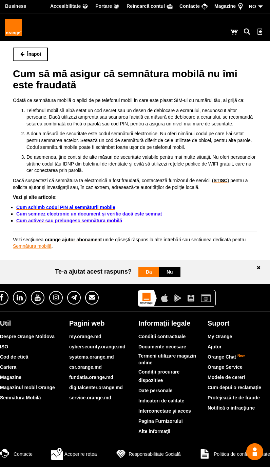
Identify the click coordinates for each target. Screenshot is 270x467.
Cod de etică (14, 357)
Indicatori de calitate (161, 400)
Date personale (155, 390)
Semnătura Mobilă (20, 397)
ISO (4, 346)
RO (252, 6)
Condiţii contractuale (162, 336)
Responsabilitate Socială (147, 454)
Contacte (16, 454)
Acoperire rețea (74, 454)
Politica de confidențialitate (234, 454)
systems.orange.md (91, 357)
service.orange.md (90, 397)
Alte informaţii (154, 431)
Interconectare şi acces (164, 411)
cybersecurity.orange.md (97, 346)
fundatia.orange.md (91, 377)
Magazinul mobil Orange (27, 387)
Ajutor (214, 346)
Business (15, 6)
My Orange (220, 336)
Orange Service (225, 367)
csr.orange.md (85, 367)
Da (149, 272)
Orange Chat (226, 357)
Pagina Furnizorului (160, 421)
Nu (170, 272)
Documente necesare (162, 346)
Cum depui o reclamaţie (234, 387)
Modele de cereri (226, 377)
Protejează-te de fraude (234, 397)
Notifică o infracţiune (231, 408)
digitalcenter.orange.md (96, 387)
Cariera (8, 367)
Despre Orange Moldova (27, 336)
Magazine (10, 377)
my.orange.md (85, 336)
